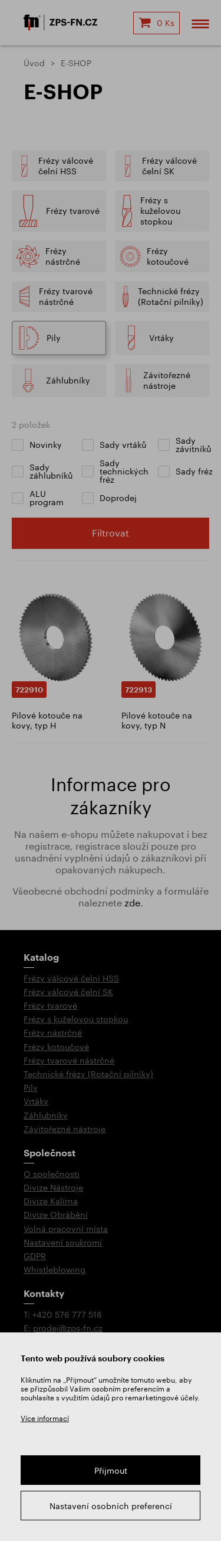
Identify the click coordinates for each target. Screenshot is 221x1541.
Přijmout (110, 1470)
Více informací (45, 1418)
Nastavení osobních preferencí (111, 1506)
